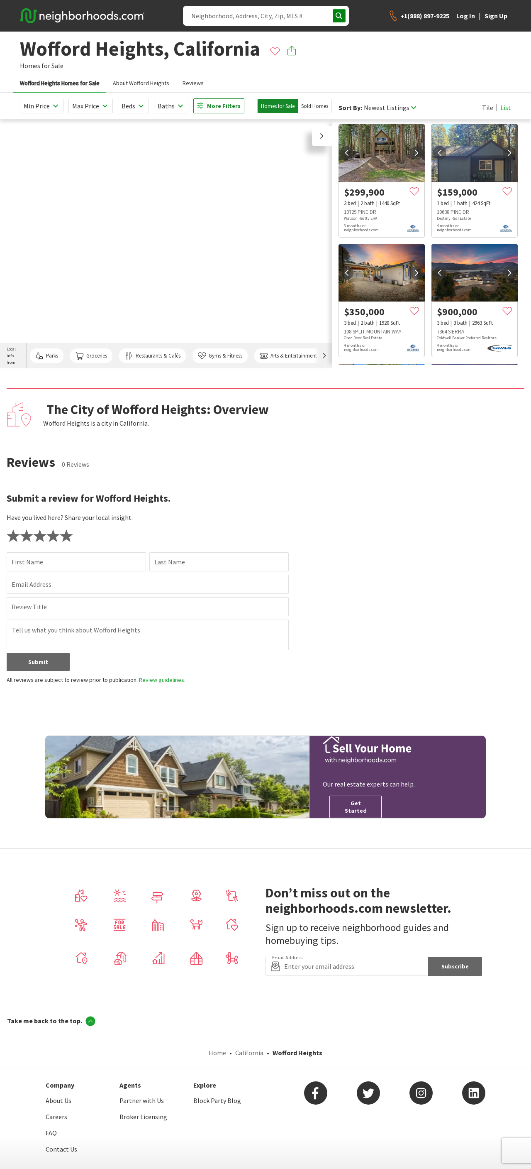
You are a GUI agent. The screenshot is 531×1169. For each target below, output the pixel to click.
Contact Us (61, 1149)
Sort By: (350, 108)
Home (217, 1053)
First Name (27, 562)
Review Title (29, 606)
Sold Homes (314, 106)
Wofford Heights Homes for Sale (60, 83)
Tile (487, 107)
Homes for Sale (278, 106)
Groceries (91, 356)
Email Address (31, 584)
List (505, 107)
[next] (416, 152)
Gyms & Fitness (220, 356)
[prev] (346, 152)
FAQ (51, 1133)
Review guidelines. (162, 680)
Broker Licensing (143, 1117)
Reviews (193, 83)
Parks (46, 356)
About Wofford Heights (141, 83)
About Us (58, 1100)
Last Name (169, 562)
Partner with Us (141, 1100)
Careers (56, 1117)
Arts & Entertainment (288, 356)
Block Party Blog (217, 1100)
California (249, 1053)
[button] (322, 136)
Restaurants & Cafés (152, 356)
